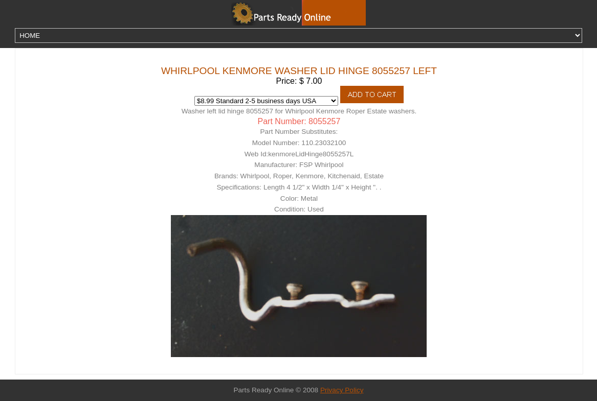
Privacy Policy (342, 390)
